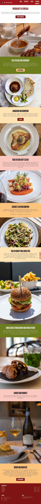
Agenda (32, 1)
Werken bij (37, 1)
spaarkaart (37, 3)
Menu (21, 1)
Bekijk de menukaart (20, 17)
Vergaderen (26, 1)
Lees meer (20, 119)
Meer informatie (20, 70)
